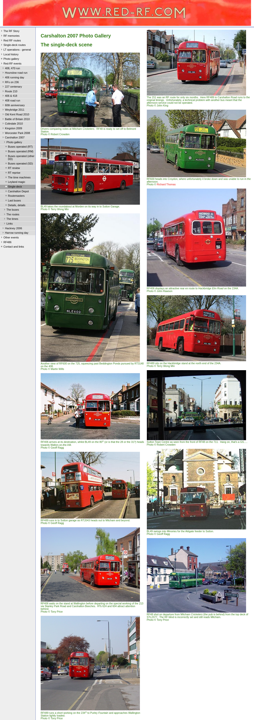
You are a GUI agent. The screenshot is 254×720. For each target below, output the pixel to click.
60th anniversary (13, 106)
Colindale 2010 (12, 124)
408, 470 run (10, 69)
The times (10, 219)
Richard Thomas (166, 184)
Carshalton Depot (16, 192)
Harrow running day (14, 233)
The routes (11, 215)
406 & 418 (9, 96)
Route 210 (9, 92)
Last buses (12, 201)
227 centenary (11, 87)
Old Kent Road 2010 (15, 115)
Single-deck (13, 187)
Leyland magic (14, 182)
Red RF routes (10, 41)
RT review (12, 168)
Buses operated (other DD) (19, 158)
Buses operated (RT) (18, 147)
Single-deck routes (13, 45)
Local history (9, 55)
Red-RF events (11, 64)
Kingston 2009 (11, 129)
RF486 (5, 243)
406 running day (12, 78)
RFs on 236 (10, 83)
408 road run (10, 101)
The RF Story (9, 31)
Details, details (14, 206)
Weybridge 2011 (12, 110)
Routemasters (14, 196)
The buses (11, 210)
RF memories (10, 36)
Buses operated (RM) (18, 152)
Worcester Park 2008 (15, 133)
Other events (9, 238)
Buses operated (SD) (18, 164)
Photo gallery (9, 59)
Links (8, 224)
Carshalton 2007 (13, 138)
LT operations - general (15, 50)
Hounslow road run (14, 73)
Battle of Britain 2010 (15, 120)
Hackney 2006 (11, 229)
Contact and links (12, 247)
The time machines (17, 178)
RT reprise (12, 173)
